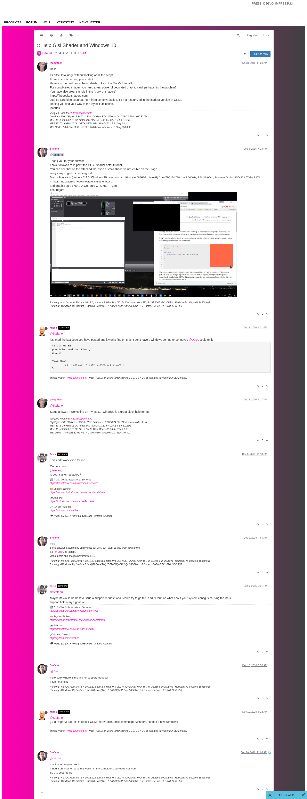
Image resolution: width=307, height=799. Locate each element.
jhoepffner (56, 63)
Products (12, 22)
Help (46, 22)
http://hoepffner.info (81, 113)
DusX (53, 454)
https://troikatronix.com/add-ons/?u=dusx (72, 501)
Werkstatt (65, 22)
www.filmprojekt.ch (77, 377)
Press (256, 3)
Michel (54, 327)
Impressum (284, 3)
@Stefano (56, 333)
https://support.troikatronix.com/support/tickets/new (77, 492)
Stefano (54, 148)
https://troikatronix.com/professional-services (74, 483)
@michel (55, 758)
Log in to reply (260, 54)
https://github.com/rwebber (64, 510)
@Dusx (59, 551)
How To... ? (49, 53)
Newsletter (89, 22)
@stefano (56, 470)
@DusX (194, 339)
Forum (32, 22)
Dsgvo (268, 3)
